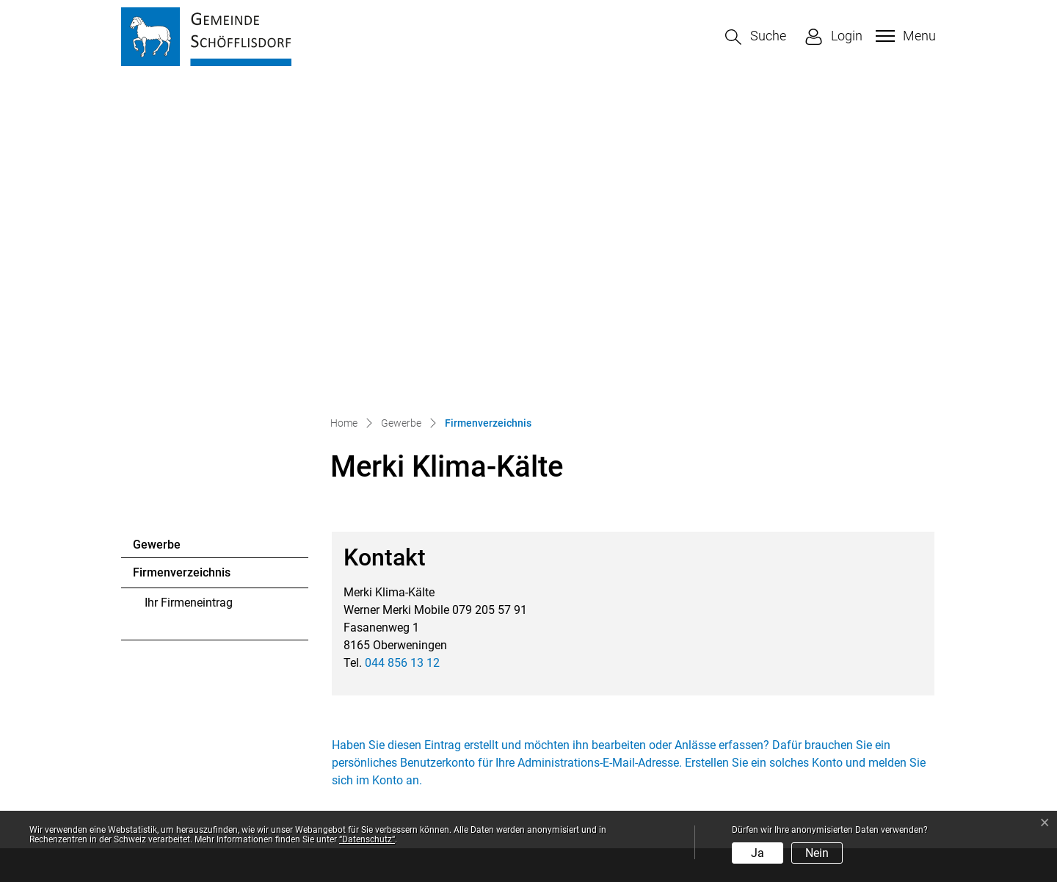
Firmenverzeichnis (181, 264)
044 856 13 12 (402, 350)
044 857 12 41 (201, 683)
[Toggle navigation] (904, 36)
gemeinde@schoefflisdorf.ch (232, 701)
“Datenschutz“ (367, 839)
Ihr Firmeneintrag (189, 290)
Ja (757, 853)
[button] (756, 37)
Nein (817, 853)
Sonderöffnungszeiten (596, 766)
